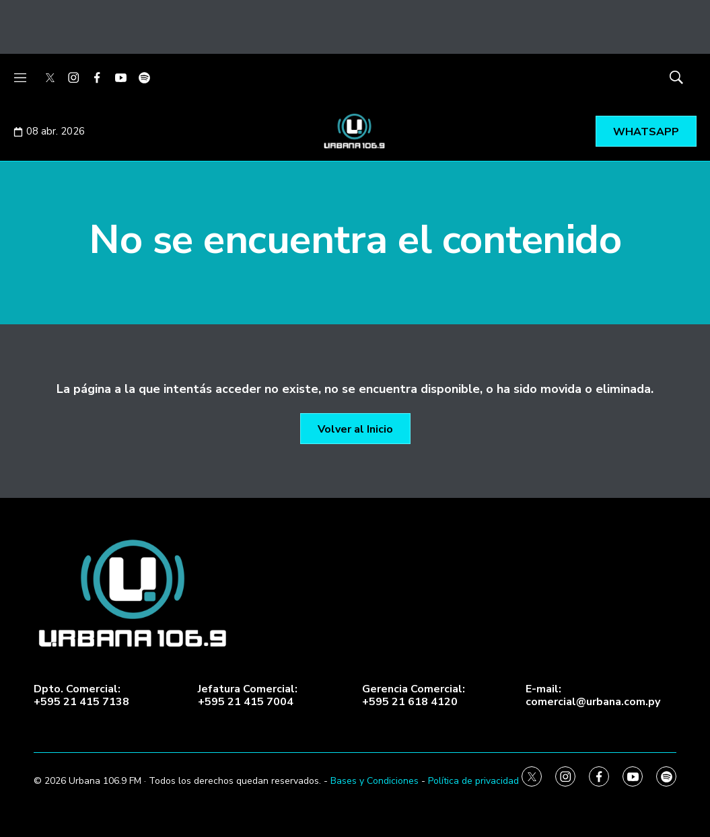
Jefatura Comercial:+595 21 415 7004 (247, 695)
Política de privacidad (473, 780)
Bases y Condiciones (374, 780)
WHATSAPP (646, 131)
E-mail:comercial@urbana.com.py (593, 695)
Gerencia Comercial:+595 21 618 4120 (413, 695)
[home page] (355, 594)
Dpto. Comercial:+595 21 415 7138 (81, 695)
